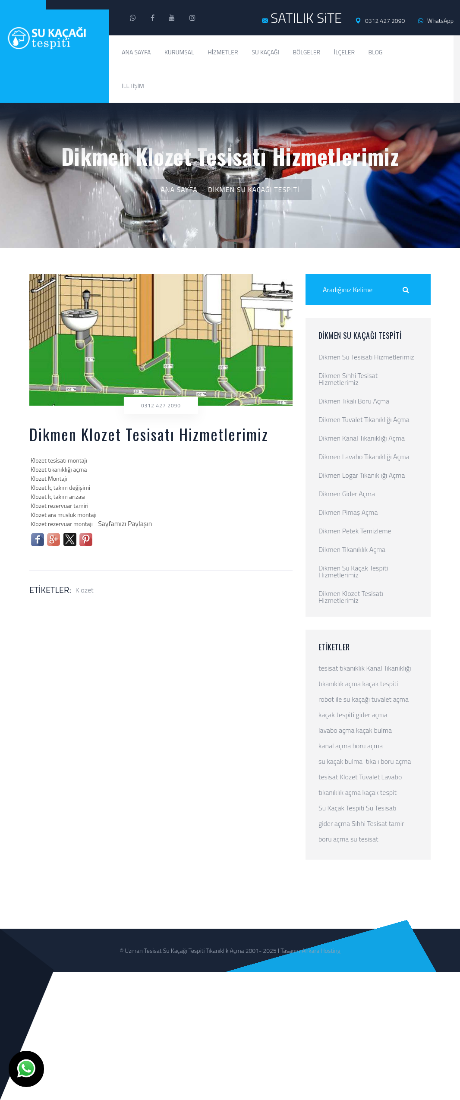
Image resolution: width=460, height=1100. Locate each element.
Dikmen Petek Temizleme (354, 530)
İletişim (133, 85)
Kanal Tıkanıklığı (388, 668)
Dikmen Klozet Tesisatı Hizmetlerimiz (350, 597)
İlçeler (344, 52)
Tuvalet (369, 777)
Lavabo (391, 777)
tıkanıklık (352, 668)
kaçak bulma (374, 730)
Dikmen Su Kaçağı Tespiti (253, 189)
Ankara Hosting (321, 950)
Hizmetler (223, 52)
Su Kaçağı (265, 52)
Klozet (85, 590)
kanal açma (334, 746)
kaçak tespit (379, 792)
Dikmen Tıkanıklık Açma (351, 549)
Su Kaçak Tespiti (341, 808)
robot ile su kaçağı (344, 699)
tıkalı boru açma (388, 761)
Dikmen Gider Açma (346, 493)
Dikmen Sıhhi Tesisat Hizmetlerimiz (348, 379)
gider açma (372, 714)
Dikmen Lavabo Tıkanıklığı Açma (364, 456)
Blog (376, 52)
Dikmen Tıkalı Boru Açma (353, 400)
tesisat (328, 668)
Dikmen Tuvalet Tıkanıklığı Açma (364, 419)
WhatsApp (436, 20)
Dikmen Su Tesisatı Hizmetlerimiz (366, 356)
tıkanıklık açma (339, 683)
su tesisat (364, 839)
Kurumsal (179, 52)
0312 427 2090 (380, 20)
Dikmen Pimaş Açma (348, 512)
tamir (396, 823)
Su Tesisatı (381, 808)
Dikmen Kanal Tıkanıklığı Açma (361, 438)
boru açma (368, 746)
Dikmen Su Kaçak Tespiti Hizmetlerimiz (353, 571)
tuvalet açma (390, 699)
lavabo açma (336, 730)
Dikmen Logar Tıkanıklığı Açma (361, 475)
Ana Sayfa (136, 52)
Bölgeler (306, 52)
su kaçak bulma (340, 761)
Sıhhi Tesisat (370, 823)
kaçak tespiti (380, 683)
